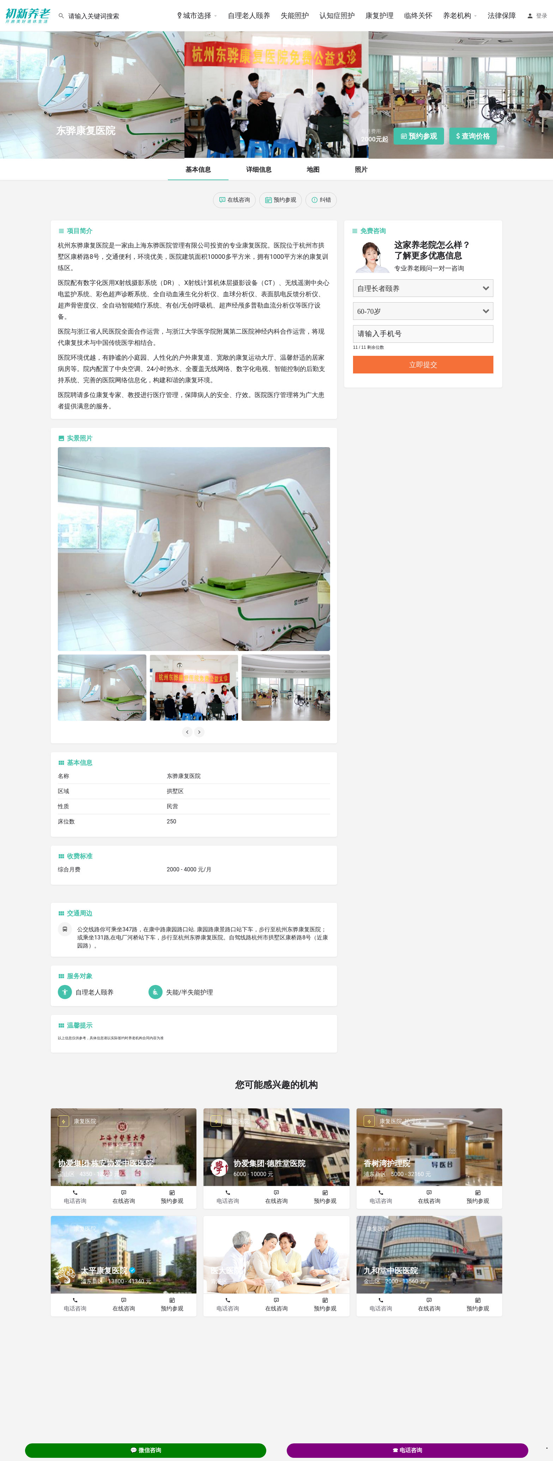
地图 (313, 169)
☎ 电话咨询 (407, 1450)
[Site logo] (29, 15)
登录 (541, 15)
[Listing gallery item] (102, 688)
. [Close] (547, 1446)
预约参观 (172, 1201)
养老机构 (457, 15)
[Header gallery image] (92, 79)
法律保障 (502, 15)
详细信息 (259, 169)
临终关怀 (418, 15)
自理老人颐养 (249, 15)
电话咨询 (75, 1201)
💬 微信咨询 (145, 1450)
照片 (361, 169)
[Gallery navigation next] (200, 732)
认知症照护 (337, 15)
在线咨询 (124, 1201)
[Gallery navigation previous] (188, 732)
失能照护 (295, 15)
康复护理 (379, 15)
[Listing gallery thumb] (194, 549)
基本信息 (198, 169)
